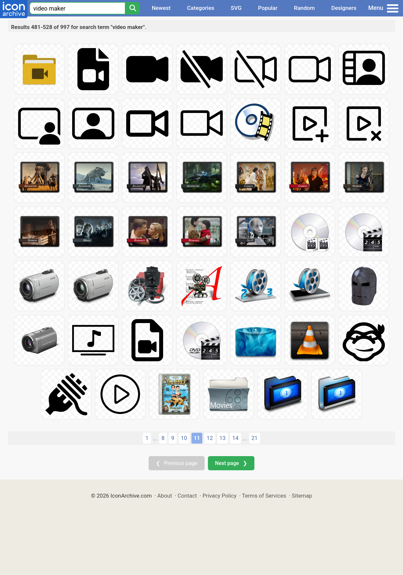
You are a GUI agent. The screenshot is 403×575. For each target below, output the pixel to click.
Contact (187, 495)
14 (235, 438)
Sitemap (302, 495)
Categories (201, 8)
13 (222, 438)
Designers (343, 8)
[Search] (132, 8)
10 (184, 438)
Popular (267, 8)
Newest (161, 8)
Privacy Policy (219, 495)
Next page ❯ (231, 463)
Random (304, 8)
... (155, 438)
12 (210, 438)
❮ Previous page (176, 463)
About (164, 495)
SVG (236, 8)
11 (197, 438)
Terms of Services (264, 495)
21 (254, 438)
